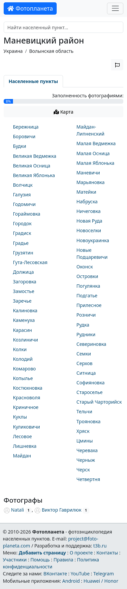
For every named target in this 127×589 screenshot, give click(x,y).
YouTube (80, 573)
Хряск (82, 431)
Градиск (22, 233)
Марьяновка (90, 182)
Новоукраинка (92, 240)
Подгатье (86, 295)
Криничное (26, 407)
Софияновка (90, 382)
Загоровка (24, 281)
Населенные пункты (33, 81)
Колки (20, 349)
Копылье (23, 378)
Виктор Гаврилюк (58, 510)
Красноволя (26, 397)
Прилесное (88, 305)
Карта (63, 112)
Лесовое (22, 436)
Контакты (107, 552)
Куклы (20, 417)
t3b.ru (100, 545)
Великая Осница (31, 165)
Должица (23, 272)
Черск (83, 469)
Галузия (22, 194)
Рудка (82, 325)
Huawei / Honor (100, 581)
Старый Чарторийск (99, 402)
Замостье (23, 291)
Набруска (87, 201)
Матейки (86, 192)
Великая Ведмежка (34, 156)
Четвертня (88, 479)
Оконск (84, 266)
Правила (63, 559)
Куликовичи (26, 427)
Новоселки (88, 230)
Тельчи (84, 411)
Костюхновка (28, 388)
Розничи (86, 315)
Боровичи (24, 136)
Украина (13, 51)
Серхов (84, 363)
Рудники (85, 334)
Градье (21, 243)
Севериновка (91, 344)
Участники (15, 559)
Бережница (26, 127)
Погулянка (88, 286)
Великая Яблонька (34, 175)
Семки (83, 353)
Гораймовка (26, 214)
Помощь (40, 559)
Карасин (22, 330)
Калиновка (25, 310)
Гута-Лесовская (30, 262)
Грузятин (23, 252)
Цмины (84, 441)
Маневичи (88, 172)
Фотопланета (30, 8)
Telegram (103, 573)
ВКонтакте (55, 573)
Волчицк (23, 185)
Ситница (86, 373)
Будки (19, 146)
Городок (22, 223)
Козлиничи (25, 340)
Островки (87, 276)
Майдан (22, 455)
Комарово (24, 368)
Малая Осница (93, 153)
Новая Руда (89, 221)
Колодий (23, 359)
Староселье (89, 392)
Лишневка (25, 446)
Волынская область (51, 51)
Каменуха (24, 320)
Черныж (85, 460)
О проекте (81, 552)
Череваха (87, 450)
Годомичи (24, 204)
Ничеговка (88, 211)
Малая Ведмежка (96, 143)
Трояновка (88, 421)
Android (71, 581)
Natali (14, 510)
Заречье (22, 301)
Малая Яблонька (95, 163)
